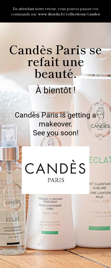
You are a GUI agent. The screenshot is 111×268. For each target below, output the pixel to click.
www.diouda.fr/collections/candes (69, 13)
